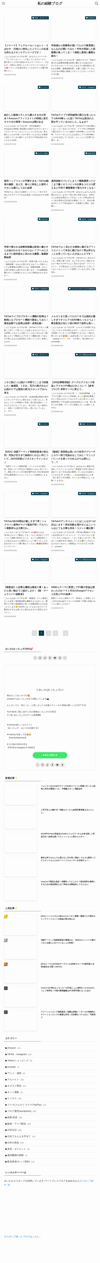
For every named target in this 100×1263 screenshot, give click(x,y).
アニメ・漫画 (17, 1075)
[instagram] (40, 658)
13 (66, 633)
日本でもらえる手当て (22, 1144)
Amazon (14, 1048)
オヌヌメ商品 (17, 1089)
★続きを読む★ (50, 755)
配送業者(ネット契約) (21, 1172)
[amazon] (60, 658)
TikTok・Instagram (20, 1055)
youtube (14, 1069)
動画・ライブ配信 (20, 1130)
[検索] (65, 658)
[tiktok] (45, 658)
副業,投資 (15, 1123)
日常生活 (15, 1137)
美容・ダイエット (19, 1158)
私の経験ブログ (50, 3)
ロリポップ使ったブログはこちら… (22, 1247)
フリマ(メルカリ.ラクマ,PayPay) (27, 1110)
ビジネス (15, 1103)
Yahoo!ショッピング (20, 1062)
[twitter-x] (35, 658)
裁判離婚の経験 (18, 1165)
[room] (50, 658)
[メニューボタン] (3, 3)
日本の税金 (16, 1151)
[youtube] (55, 658)
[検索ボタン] (96, 3)
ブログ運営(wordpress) (22, 1117)
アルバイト (16, 1082)
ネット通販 (15, 1096)
